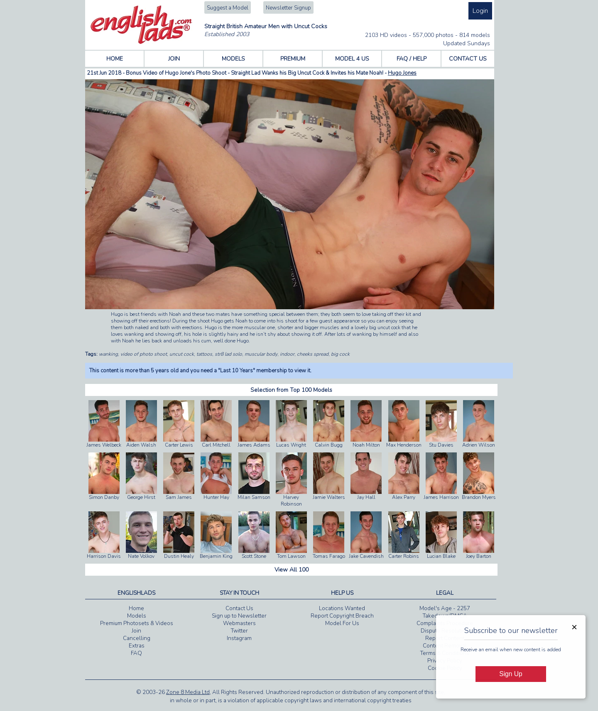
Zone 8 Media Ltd (188, 692)
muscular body (261, 354)
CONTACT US (468, 59)
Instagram (239, 638)
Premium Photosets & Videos (136, 623)
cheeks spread (312, 354)
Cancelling (136, 638)
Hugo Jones (402, 73)
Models (136, 616)
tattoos (204, 354)
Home (136, 608)
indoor (287, 354)
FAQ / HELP (411, 59)
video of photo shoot (143, 354)
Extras (137, 646)
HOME (114, 59)
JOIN (174, 59)
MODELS (233, 59)
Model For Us (342, 623)
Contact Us (239, 608)
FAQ (136, 653)
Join (136, 631)
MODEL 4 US (352, 59)
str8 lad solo (228, 354)
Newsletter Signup (288, 8)
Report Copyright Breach (342, 616)
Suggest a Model (227, 8)
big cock (340, 354)
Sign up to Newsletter (239, 616)
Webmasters (239, 623)
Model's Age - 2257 (444, 608)
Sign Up (510, 673)
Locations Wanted (342, 608)
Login (480, 10)
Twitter (239, 631)
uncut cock (181, 354)
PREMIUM (292, 59)
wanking (108, 354)
